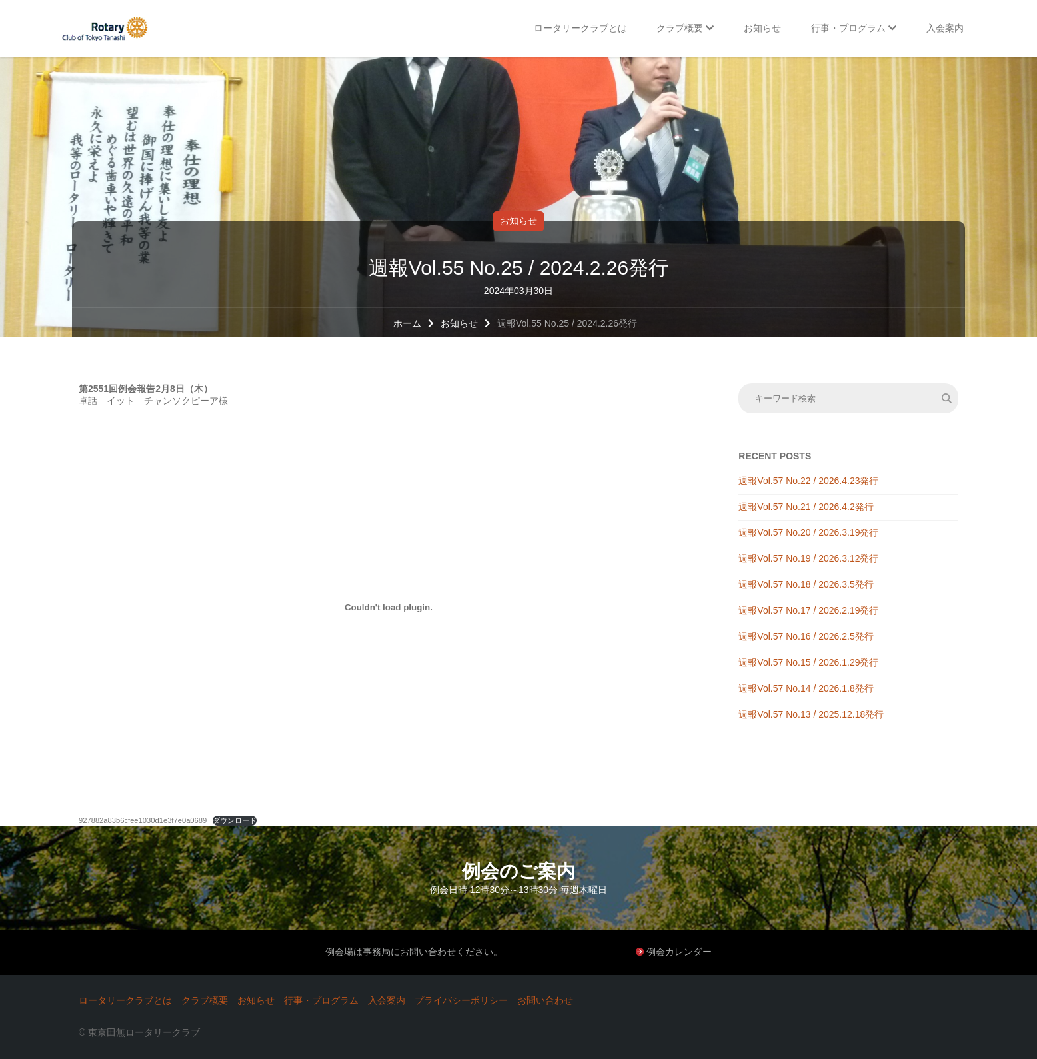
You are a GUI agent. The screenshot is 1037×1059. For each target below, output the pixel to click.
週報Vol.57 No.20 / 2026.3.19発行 (808, 532)
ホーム (407, 323)
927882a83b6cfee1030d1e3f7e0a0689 (143, 820)
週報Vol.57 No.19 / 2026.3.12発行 (808, 558)
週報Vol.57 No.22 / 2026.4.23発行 (808, 480)
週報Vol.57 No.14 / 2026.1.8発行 (805, 688)
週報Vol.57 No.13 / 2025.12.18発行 (811, 714)
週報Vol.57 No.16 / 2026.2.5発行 (805, 636)
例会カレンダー (679, 951)
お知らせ (518, 220)
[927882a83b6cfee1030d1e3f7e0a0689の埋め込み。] (388, 607)
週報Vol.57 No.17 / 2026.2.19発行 (808, 610)
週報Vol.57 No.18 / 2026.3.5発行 (805, 584)
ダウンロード (235, 820)
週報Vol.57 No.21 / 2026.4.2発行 (805, 506)
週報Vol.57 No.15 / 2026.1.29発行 (808, 662)
